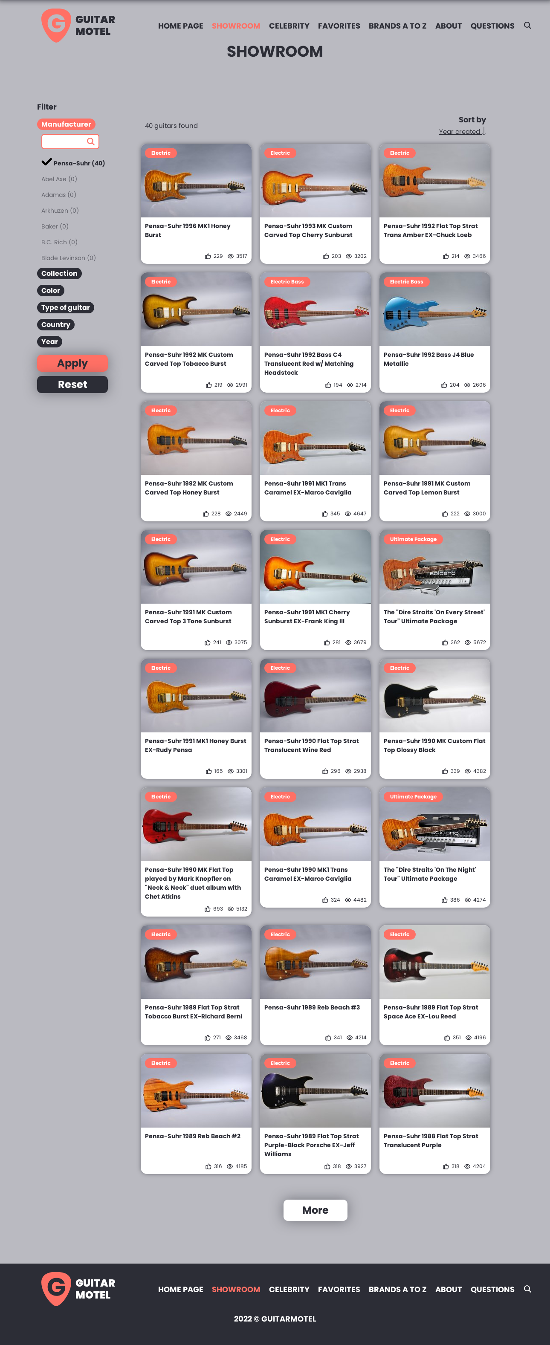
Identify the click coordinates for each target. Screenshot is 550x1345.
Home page (180, 25)
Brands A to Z (398, 25)
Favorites (339, 25)
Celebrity (289, 25)
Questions (493, 25)
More (315, 1210)
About (448, 25)
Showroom (236, 25)
